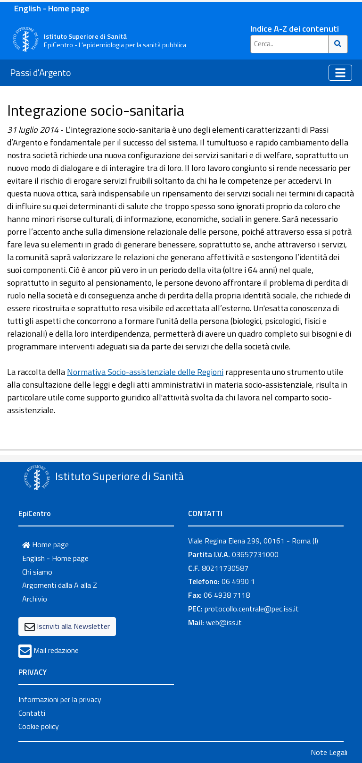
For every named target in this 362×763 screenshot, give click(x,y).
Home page (45, 544)
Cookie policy (38, 726)
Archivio (34, 598)
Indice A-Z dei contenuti (294, 28)
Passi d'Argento (40, 72)
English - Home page (52, 8)
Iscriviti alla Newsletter (73, 626)
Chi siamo (37, 571)
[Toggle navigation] (340, 73)
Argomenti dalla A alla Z (59, 585)
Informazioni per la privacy (59, 699)
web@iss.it (224, 622)
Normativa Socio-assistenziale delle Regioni (145, 371)
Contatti (31, 713)
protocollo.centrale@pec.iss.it (252, 608)
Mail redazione (56, 650)
